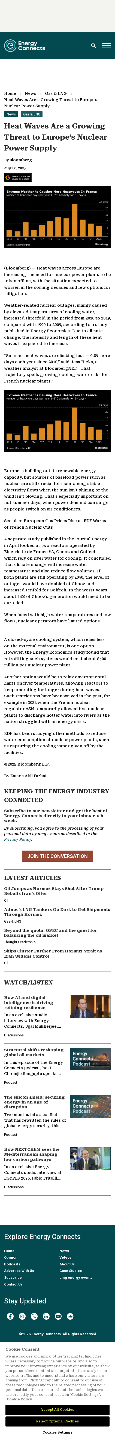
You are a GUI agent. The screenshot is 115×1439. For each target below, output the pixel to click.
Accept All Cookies (57, 1410)
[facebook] (10, 1316)
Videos (65, 1257)
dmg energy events (75, 1277)
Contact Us (13, 1284)
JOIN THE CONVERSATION (57, 856)
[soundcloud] (70, 1316)
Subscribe (13, 1277)
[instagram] (22, 1316)
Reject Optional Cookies (57, 1421)
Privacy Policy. (18, 839)
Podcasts (12, 1264)
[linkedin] (46, 1316)
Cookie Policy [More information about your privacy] (19, 1399)
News (30, 93)
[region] (57, 1390)
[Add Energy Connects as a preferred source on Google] (18, 177)
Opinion (10, 1257)
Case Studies (70, 1271)
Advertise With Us (19, 1271)
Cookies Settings (58, 1432)
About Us (67, 1264)
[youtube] (58, 1316)
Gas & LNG (56, 93)
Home (10, 93)
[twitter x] (34, 1316)
